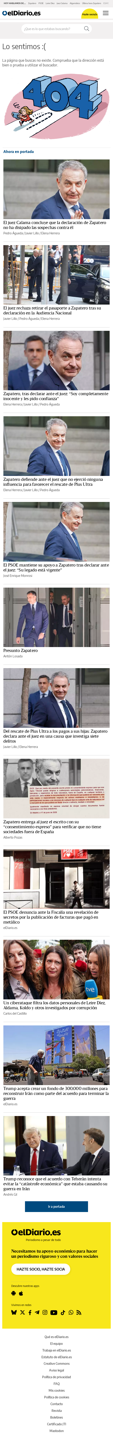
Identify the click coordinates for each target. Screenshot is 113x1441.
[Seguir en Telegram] (37, 1312)
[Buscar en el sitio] (51, 28)
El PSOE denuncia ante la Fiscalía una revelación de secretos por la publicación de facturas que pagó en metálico (51, 917)
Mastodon (57, 1431)
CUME (106, 3)
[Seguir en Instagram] (45, 1312)
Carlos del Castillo (15, 1013)
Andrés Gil (10, 1194)
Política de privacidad (56, 1377)
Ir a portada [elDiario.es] (56, 1206)
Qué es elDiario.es (56, 1337)
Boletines (56, 1417)
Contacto (56, 1404)
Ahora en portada (18, 151)
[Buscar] (86, 28)
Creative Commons (57, 1363)
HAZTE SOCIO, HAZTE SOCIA (41, 1269)
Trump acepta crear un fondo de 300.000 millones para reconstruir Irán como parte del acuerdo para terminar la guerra (56, 1093)
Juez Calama (62, 3)
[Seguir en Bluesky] (14, 1312)
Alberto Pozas (12, 837)
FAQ (57, 1384)
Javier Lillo (32, 233)
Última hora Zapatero (91, 3)
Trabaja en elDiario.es (56, 1350)
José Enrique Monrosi (17, 576)
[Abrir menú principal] (105, 13)
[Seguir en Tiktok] (63, 1312)
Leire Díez (50, 3)
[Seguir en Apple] (21, 1293)
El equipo (56, 1343)
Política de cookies (56, 1397)
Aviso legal (56, 1370)
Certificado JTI (56, 1424)
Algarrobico (75, 3)
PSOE (40, 3)
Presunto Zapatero (20, 650)
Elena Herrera (50, 233)
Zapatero (32, 3)
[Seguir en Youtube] (53, 1312)
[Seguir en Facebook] (30, 1312)
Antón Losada (13, 656)
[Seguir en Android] (13, 1293)
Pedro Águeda (13, 233)
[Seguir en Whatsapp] (71, 1312)
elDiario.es (10, 928)
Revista (57, 1411)
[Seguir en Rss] (79, 1312)
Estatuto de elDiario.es (56, 1357)
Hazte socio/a (89, 14)
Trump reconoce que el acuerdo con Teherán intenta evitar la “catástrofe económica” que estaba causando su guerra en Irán (55, 1184)
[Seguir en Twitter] (22, 1312)
